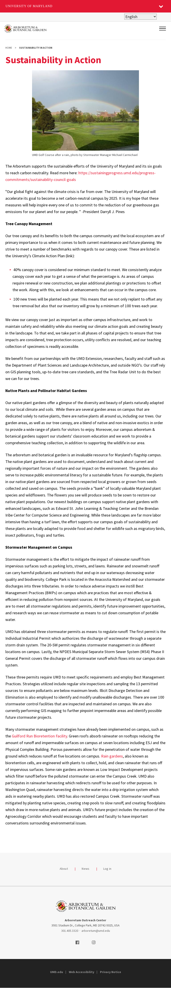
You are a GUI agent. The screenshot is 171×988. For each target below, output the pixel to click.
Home (8, 47)
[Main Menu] (162, 28)
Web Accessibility (81, 972)
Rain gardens (112, 756)
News (85, 869)
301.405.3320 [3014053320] (69, 931)
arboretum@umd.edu (95, 931)
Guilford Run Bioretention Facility (39, 736)
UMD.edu (56, 972)
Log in (107, 869)
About (64, 869)
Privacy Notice (110, 972)
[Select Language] (140, 17)
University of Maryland (29, 6)
